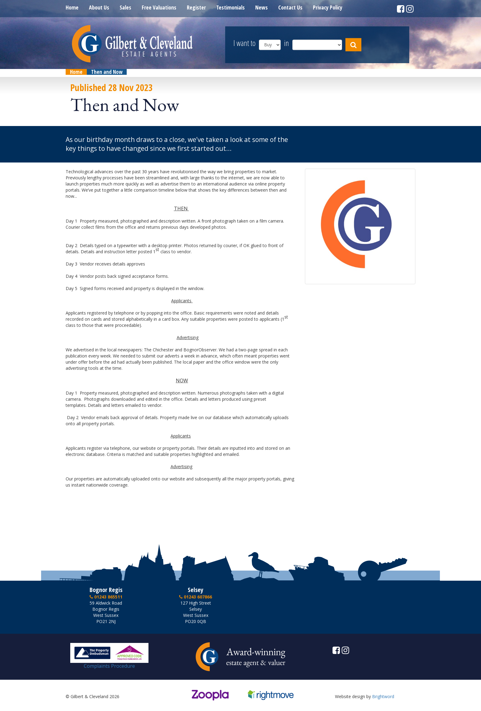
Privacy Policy (327, 7)
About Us (99, 7)
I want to (244, 43)
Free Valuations (159, 7)
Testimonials (230, 7)
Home (72, 7)
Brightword (383, 696)
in (286, 43)
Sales (125, 7)
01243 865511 (106, 597)
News (261, 7)
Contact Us (290, 7)
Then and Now (106, 71)
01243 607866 (195, 597)
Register (196, 7)
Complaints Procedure (109, 663)
